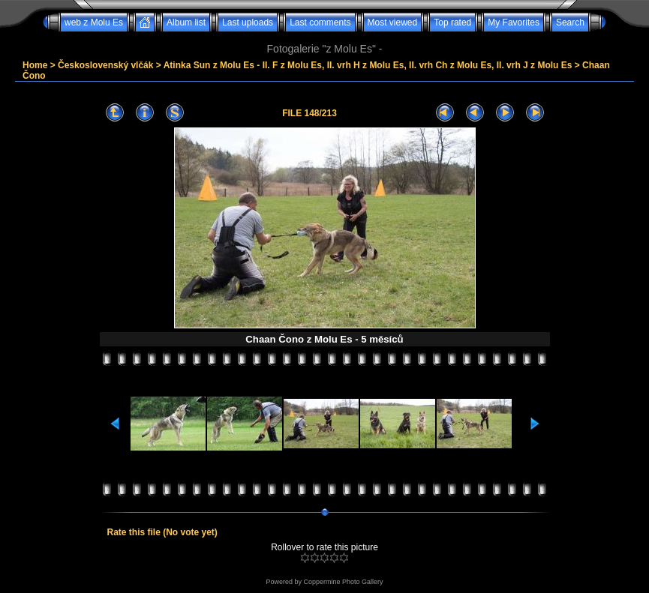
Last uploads (247, 22)
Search (570, 22)
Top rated (452, 22)
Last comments (320, 22)
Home (35, 65)
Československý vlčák (105, 65)
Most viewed (393, 22)
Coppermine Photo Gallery (343, 582)
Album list (186, 22)
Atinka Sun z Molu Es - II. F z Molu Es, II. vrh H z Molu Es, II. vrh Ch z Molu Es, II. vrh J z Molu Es (368, 65)
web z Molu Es (94, 22)
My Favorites (513, 22)
